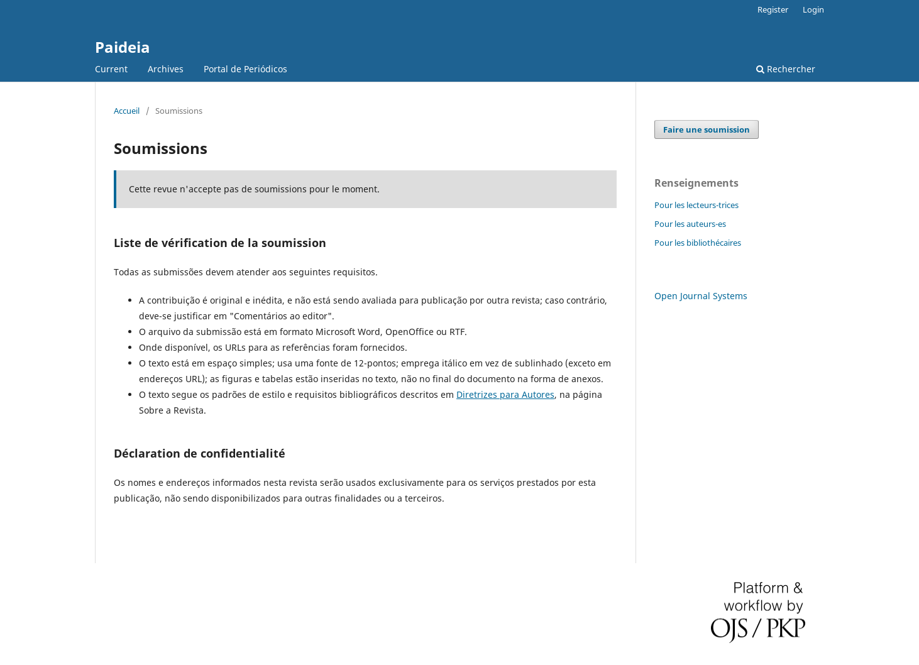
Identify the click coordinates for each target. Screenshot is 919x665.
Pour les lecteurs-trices (696, 205)
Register (772, 9)
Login (813, 9)
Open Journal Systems (700, 296)
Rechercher (785, 69)
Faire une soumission (706, 129)
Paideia (122, 46)
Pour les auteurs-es (690, 223)
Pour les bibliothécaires (697, 242)
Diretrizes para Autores (505, 394)
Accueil (127, 110)
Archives (166, 69)
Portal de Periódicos (245, 69)
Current (111, 69)
